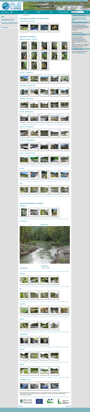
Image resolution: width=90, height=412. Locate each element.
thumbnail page (44, 266)
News (2, 16)
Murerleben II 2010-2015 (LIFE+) (9, 23)
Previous (21, 406)
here (81, 32)
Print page (68, 406)
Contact (38, 12)
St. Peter (81, 45)
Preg (73, 38)
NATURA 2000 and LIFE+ (7, 19)
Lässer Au (81, 39)
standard (6, 12)
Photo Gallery (4, 27)
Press (51, 12)
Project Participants (64, 12)
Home (25, 12)
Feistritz (78, 42)
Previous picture (23, 268)
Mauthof (78, 38)
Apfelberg (74, 45)
